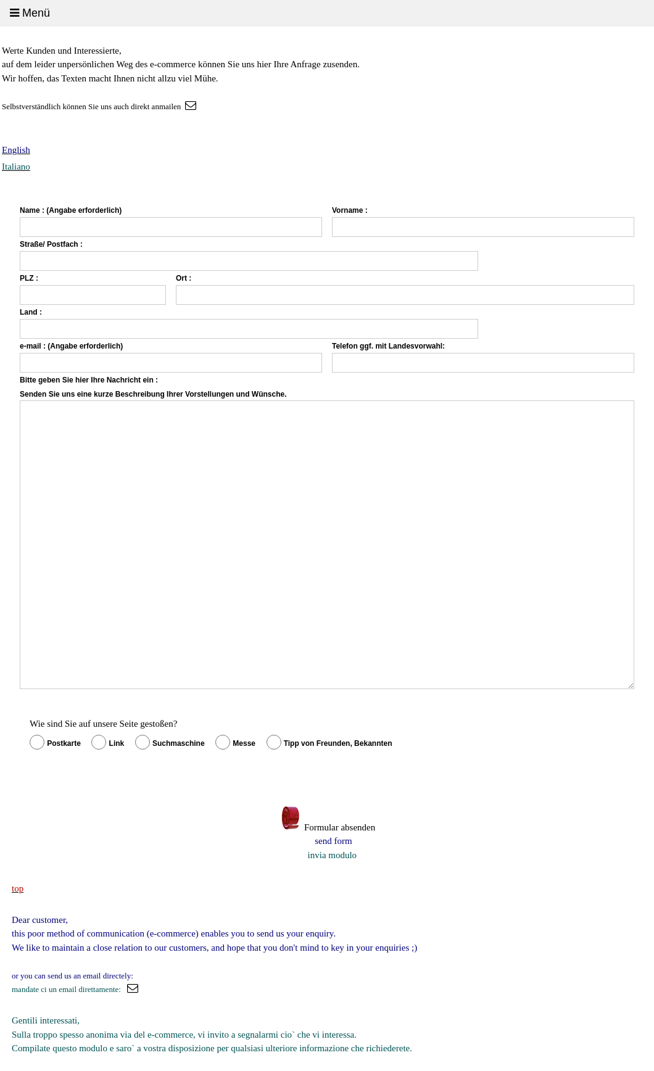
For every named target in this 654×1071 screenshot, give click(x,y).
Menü (30, 13)
